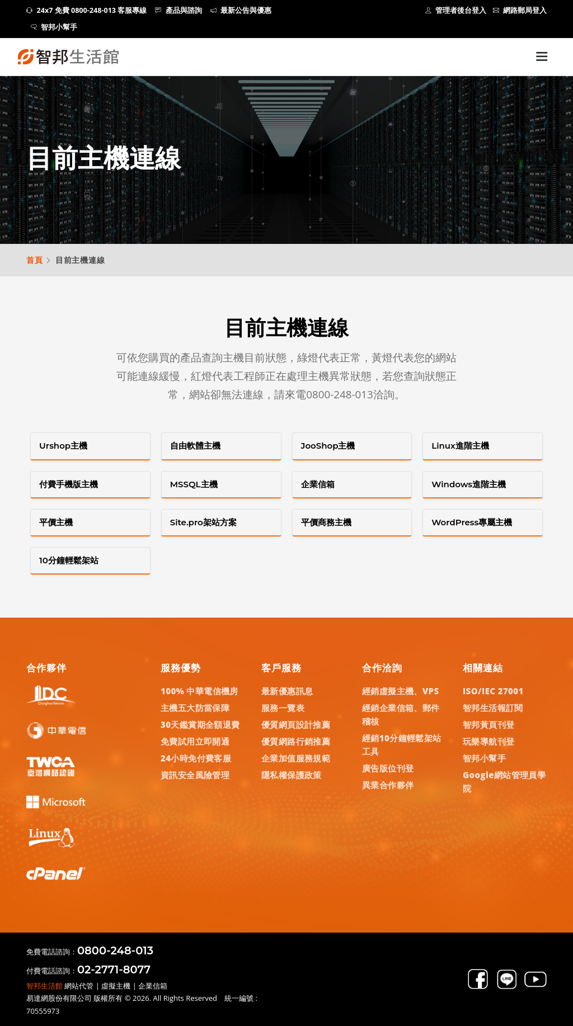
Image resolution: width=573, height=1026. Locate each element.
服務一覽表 (282, 707)
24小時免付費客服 (196, 758)
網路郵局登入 (520, 10)
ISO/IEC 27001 (493, 690)
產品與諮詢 (178, 10)
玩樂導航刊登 (488, 741)
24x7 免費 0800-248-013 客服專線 (86, 10)
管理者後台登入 (456, 10)
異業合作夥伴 (388, 784)
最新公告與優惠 (241, 10)
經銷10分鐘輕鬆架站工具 (402, 744)
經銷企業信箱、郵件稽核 (401, 714)
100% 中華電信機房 (199, 690)
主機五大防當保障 (195, 707)
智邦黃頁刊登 (488, 724)
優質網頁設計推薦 (295, 724)
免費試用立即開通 (195, 741)
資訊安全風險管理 (195, 774)
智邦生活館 (44, 986)
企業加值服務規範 (295, 758)
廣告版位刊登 (388, 768)
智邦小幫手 (54, 27)
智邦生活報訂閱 (493, 707)
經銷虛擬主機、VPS (400, 690)
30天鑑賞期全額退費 (200, 724)
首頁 (34, 260)
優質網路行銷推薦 (295, 741)
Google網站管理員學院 (504, 781)
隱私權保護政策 (291, 774)
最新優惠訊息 (287, 690)
